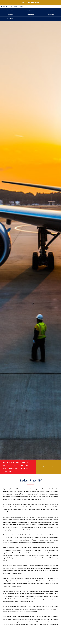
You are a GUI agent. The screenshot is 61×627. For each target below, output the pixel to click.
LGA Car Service (7, 6)
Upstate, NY (51, 14)
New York (10, 14)
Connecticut (10, 10)
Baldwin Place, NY (19, 6)
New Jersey (51, 10)
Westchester (10, 18)
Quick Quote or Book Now (30, 2)
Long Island (30, 10)
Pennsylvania (30, 14)
